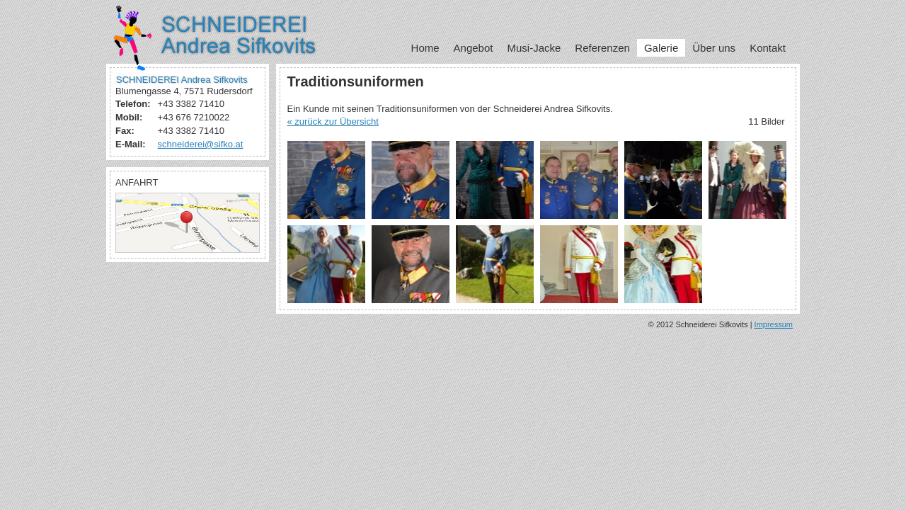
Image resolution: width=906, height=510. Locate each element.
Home (425, 48)
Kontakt (768, 48)
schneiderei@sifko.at (200, 144)
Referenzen (602, 48)
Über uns (713, 48)
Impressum (774, 324)
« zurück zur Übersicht (333, 121)
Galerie (661, 48)
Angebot (473, 48)
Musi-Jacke (534, 48)
